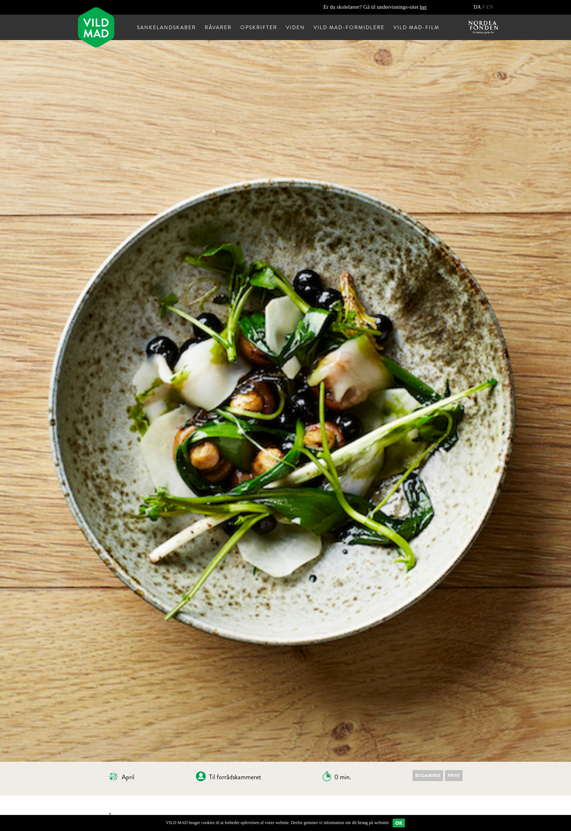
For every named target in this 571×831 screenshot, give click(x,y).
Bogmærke (428, 775)
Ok (398, 823)
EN (489, 7)
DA (477, 7)
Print (454, 775)
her (423, 7)
